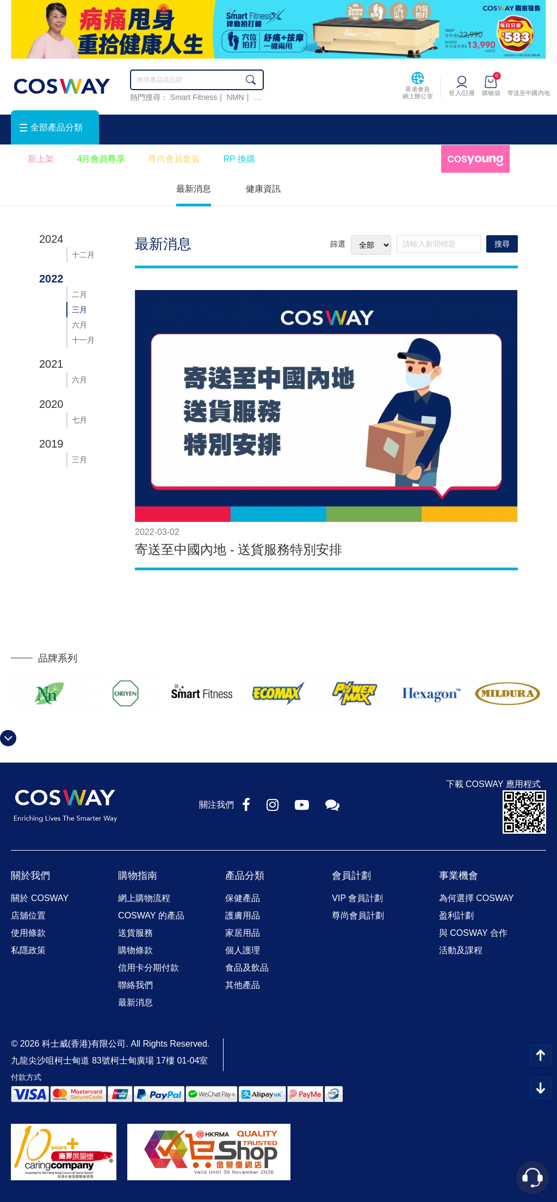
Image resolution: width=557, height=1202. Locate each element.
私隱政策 (28, 950)
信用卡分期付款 (148, 967)
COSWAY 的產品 (151, 915)
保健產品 (242, 898)
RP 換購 (239, 158)
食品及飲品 (247, 967)
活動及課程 (460, 950)
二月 (79, 294)
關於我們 (30, 875)
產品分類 (244, 875)
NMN (235, 97)
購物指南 (137, 875)
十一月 (83, 340)
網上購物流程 (144, 898)
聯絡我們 (135, 985)
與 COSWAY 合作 (473, 932)
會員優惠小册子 (308, 158)
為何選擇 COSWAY (476, 898)
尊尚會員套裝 (174, 158)
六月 (79, 324)
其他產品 (242, 985)
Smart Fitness (193, 97)
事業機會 (458, 875)
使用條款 (28, 932)
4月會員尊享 (101, 158)
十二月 (83, 254)
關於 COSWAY (40, 898)
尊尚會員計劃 (358, 915)
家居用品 (242, 932)
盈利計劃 (456, 915)
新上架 (41, 158)
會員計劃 (351, 875)
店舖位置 (28, 915)
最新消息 (193, 188)
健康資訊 (263, 188)
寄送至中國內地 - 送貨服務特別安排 (238, 549)
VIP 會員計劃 (357, 898)
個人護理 (242, 950)
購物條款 (135, 950)
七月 (79, 420)
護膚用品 (242, 915)
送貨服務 (135, 932)
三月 (79, 309)
